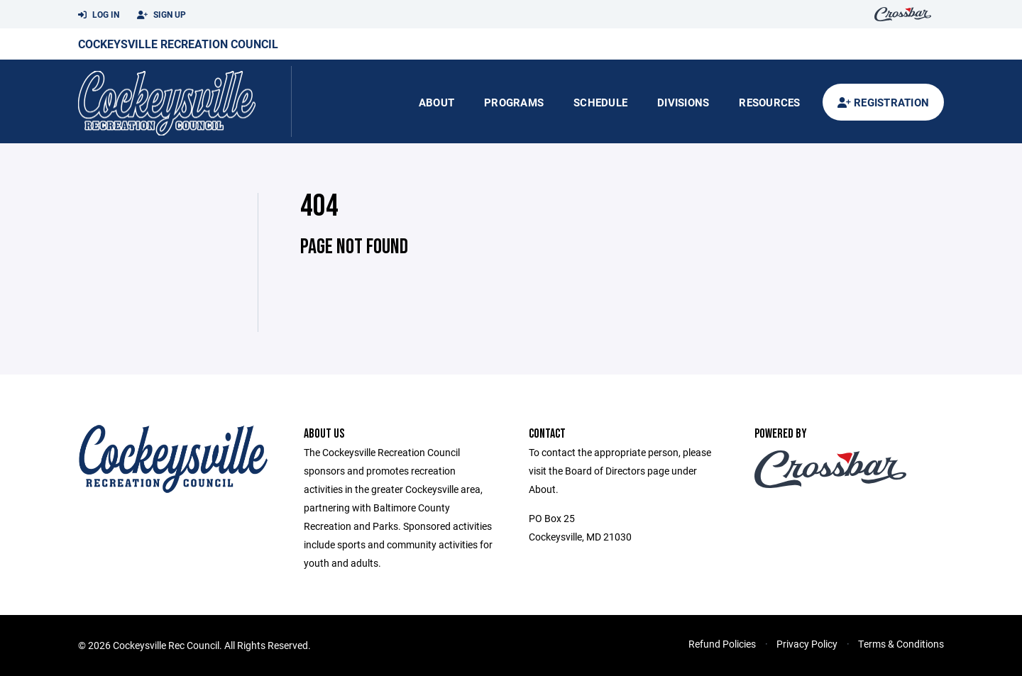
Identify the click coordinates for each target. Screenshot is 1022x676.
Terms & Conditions (901, 643)
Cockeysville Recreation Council (178, 43)
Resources (769, 102)
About (436, 102)
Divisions (683, 102)
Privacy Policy (806, 643)
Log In (98, 15)
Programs (514, 102)
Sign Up (161, 15)
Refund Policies (722, 643)
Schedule (600, 102)
